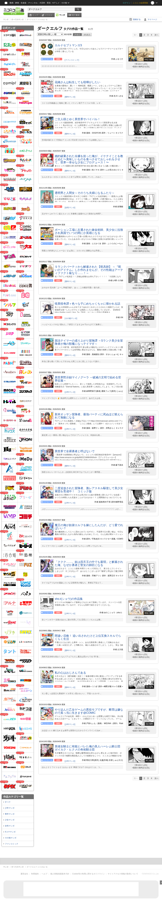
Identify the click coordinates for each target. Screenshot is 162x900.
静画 (17, 3)
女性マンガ (9, 826)
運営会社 (24, 874)
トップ (35, 15)
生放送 (23, 3)
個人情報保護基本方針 (59, 874)
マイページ (152, 19)
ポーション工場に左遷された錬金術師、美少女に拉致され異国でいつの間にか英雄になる (89, 231)
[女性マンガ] (70, 207)
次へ (156, 35)
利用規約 (35, 874)
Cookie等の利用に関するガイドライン (88, 874)
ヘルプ (44, 874)
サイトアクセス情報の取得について (123, 874)
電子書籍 (75, 15)
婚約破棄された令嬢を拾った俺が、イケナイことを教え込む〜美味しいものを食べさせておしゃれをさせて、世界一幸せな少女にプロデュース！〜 (89, 159)
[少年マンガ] (70, 392)
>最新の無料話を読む (141, 67)
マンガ (62, 15)
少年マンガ (9, 808)
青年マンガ (9, 814)
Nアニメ (55, 3)
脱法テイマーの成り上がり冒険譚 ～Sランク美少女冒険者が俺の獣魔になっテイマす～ (89, 342)
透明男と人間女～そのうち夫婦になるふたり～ (85, 192)
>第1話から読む (141, 64)
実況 (49, 3)
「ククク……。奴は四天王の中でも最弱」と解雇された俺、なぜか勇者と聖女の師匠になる (89, 563)
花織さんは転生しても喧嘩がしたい (77, 82)
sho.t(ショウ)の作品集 (69, 598)
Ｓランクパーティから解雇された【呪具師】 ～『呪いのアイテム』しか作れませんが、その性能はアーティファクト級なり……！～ (89, 270)
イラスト (49, 15)
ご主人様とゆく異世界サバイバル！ (77, 119)
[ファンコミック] (72, 60)
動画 (11, 3)
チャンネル (33, 3)
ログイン (126, 3)
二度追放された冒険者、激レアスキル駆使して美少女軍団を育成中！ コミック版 (89, 490)
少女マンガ (9, 820)
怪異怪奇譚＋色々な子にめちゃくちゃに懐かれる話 (87, 303)
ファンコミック (11, 844)
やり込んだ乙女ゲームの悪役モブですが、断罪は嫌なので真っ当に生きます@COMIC (89, 711)
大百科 (42, 3)
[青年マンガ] (70, 97)
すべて (8, 802)
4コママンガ (10, 832)
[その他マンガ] (71, 318)
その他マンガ (10, 838)
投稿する (137, 19)
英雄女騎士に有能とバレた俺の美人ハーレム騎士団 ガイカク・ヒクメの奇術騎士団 (87, 748)
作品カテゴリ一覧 (13, 796)
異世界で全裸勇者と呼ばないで (75, 451)
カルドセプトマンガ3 (68, 45)
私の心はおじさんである (70, 672)
